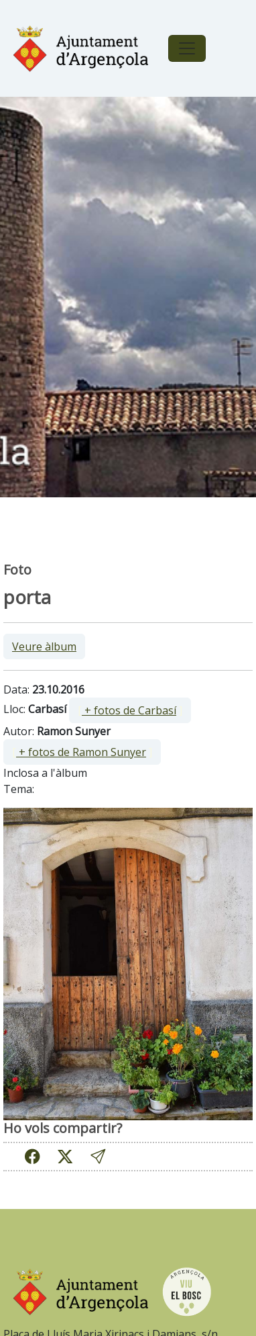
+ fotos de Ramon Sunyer (81, 752)
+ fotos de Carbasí (129, 710)
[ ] (130, 710)
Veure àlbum (44, 646)
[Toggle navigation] (187, 48)
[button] (97, 1156)
